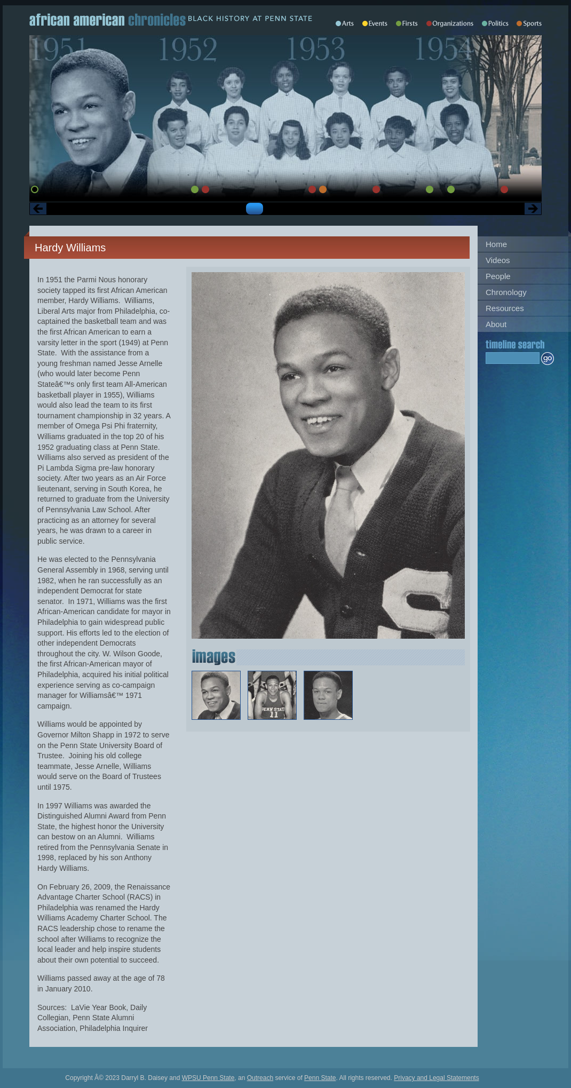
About (496, 324)
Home (496, 244)
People (498, 276)
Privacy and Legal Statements (436, 1078)
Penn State (320, 1078)
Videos (498, 260)
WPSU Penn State (208, 1078)
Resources (505, 308)
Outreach (260, 1078)
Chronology (506, 292)
